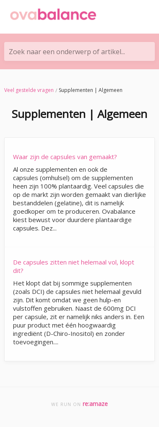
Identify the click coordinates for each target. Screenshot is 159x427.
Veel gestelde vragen (29, 90)
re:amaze (95, 404)
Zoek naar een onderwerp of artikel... (67, 51)
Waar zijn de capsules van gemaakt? (65, 156)
